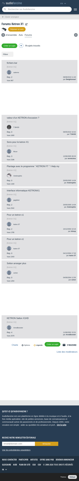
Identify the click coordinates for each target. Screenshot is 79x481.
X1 (11, 67)
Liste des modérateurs (67, 352)
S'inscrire (71, 345)
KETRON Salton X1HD (18, 318)
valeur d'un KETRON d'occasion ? (23, 118)
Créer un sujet (9, 46)
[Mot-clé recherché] (37, 9)
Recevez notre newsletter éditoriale (19, 437)
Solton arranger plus (16, 263)
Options (27, 345)
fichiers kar (12, 63)
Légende (39, 345)
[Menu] (75, 9)
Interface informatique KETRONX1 (23, 190)
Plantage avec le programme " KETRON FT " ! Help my (33, 166)
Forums (28, 35)
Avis (21, 35)
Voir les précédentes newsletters (16, 450)
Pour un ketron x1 (15, 215)
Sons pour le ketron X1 (18, 142)
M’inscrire (47, 444)
